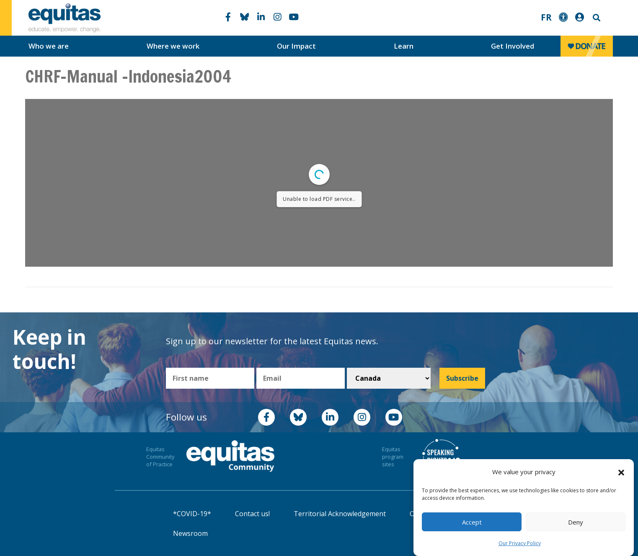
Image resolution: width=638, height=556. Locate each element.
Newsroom (190, 533)
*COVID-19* (192, 513)
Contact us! (252, 513)
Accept (472, 522)
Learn (403, 46)
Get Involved (512, 46)
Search (595, 17)
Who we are (48, 46)
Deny (575, 522)
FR (546, 17)
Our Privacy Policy (520, 543)
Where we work (173, 46)
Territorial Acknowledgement (340, 513)
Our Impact (296, 46)
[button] (621, 472)
